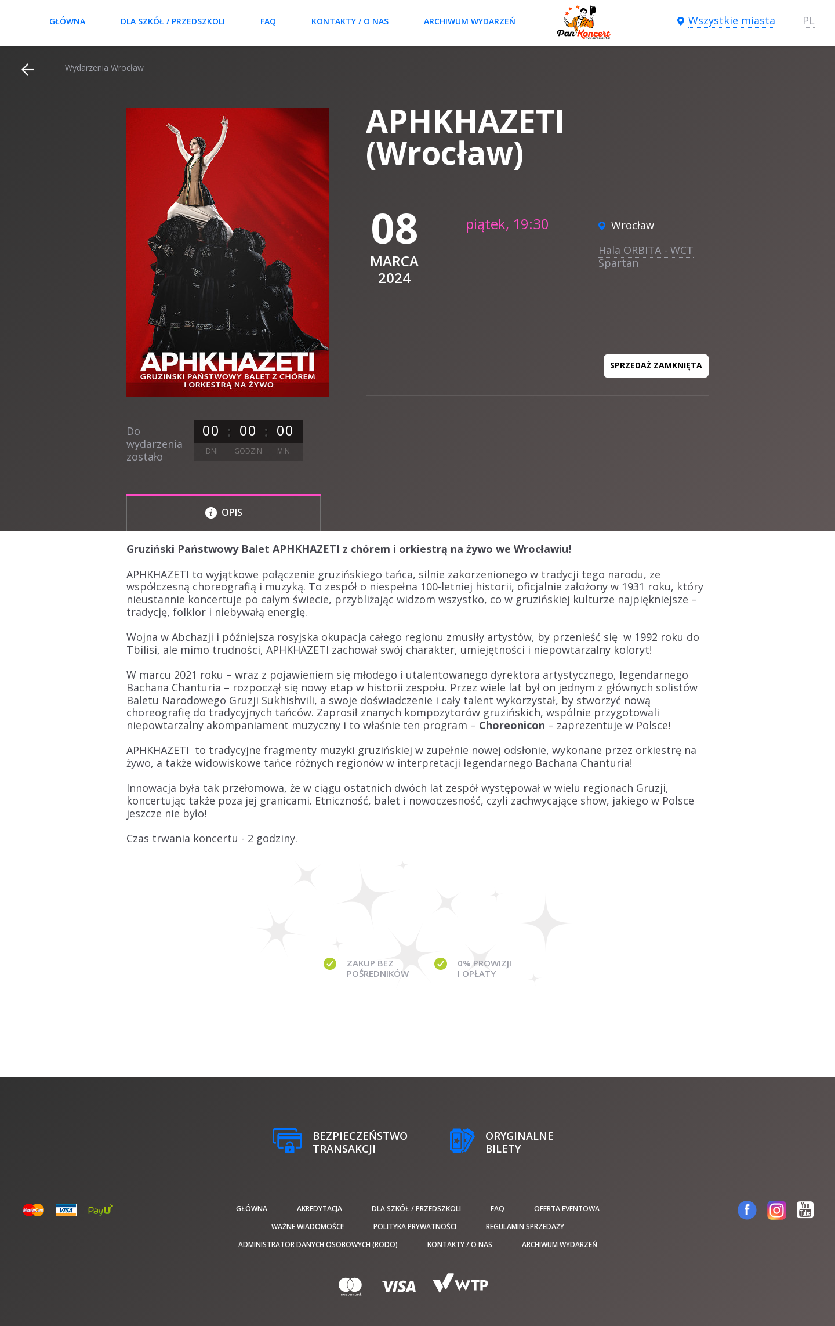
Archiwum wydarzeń (469, 21)
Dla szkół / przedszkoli (173, 21)
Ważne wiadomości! (307, 1226)
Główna (67, 21)
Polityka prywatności (414, 1226)
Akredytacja (319, 1208)
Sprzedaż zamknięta (656, 365)
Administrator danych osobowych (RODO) (318, 1244)
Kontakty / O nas (350, 21)
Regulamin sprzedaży (525, 1226)
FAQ (268, 21)
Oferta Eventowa (567, 1208)
